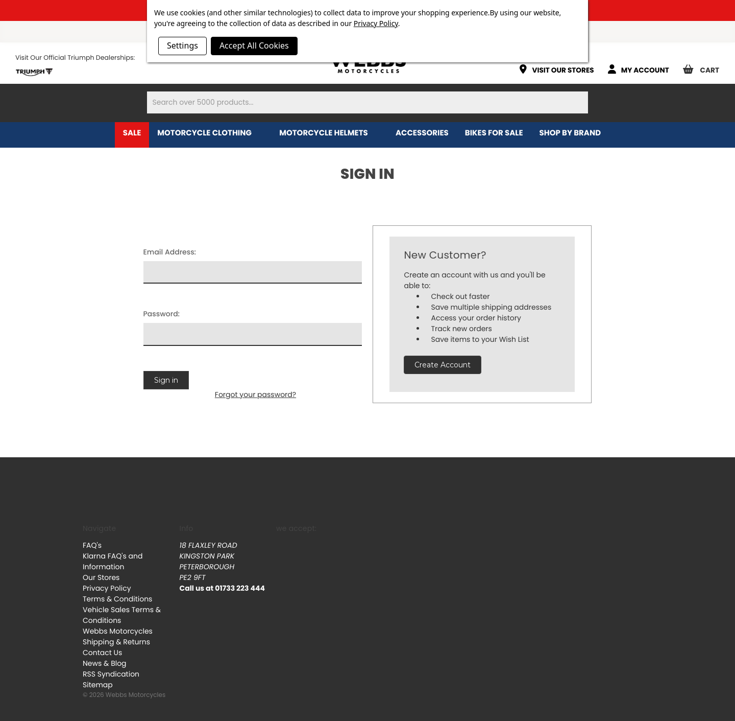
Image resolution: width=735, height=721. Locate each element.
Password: (161, 314)
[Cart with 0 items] (705, 66)
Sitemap (98, 685)
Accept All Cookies (254, 45)
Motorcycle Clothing (210, 133)
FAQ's (92, 545)
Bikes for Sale (494, 133)
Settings (182, 45)
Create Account (442, 364)
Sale (132, 133)
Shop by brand (576, 133)
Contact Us (102, 652)
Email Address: (170, 252)
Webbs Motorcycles (118, 631)
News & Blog (105, 663)
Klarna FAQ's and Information (112, 561)
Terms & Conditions (117, 599)
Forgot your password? (255, 394)
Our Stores (101, 577)
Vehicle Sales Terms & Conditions (122, 614)
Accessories (422, 133)
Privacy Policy (107, 588)
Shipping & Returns (116, 642)
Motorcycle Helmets (329, 133)
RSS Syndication (111, 674)
